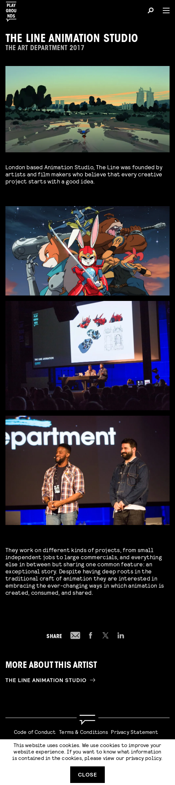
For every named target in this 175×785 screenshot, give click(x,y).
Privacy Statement (134, 731)
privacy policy (143, 758)
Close (87, 774)
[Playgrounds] (13, 9)
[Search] (150, 11)
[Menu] (163, 10)
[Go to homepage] (87, 719)
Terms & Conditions (83, 731)
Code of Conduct (35, 731)
